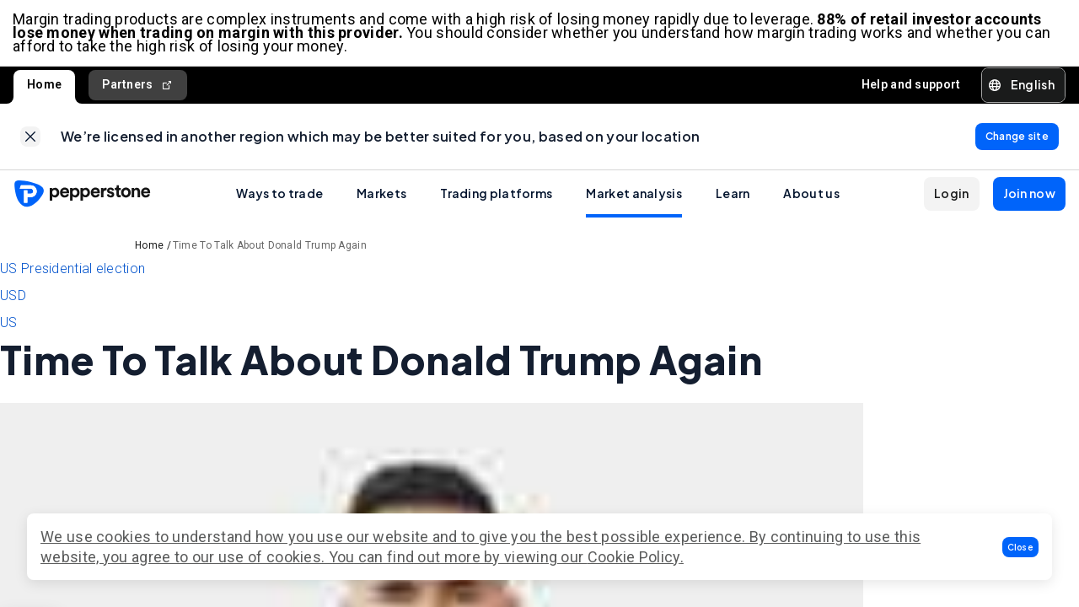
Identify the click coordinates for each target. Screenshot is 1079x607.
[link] (30, 139)
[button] (1020, 547)
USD (13, 299)
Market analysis (634, 196)
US (9, 326)
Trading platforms (496, 196)
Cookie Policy (634, 557)
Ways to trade (279, 196)
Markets (381, 196)
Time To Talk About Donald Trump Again (270, 249)
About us (811, 196)
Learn (733, 196)
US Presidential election (72, 272)
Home (44, 86)
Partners (138, 86)
